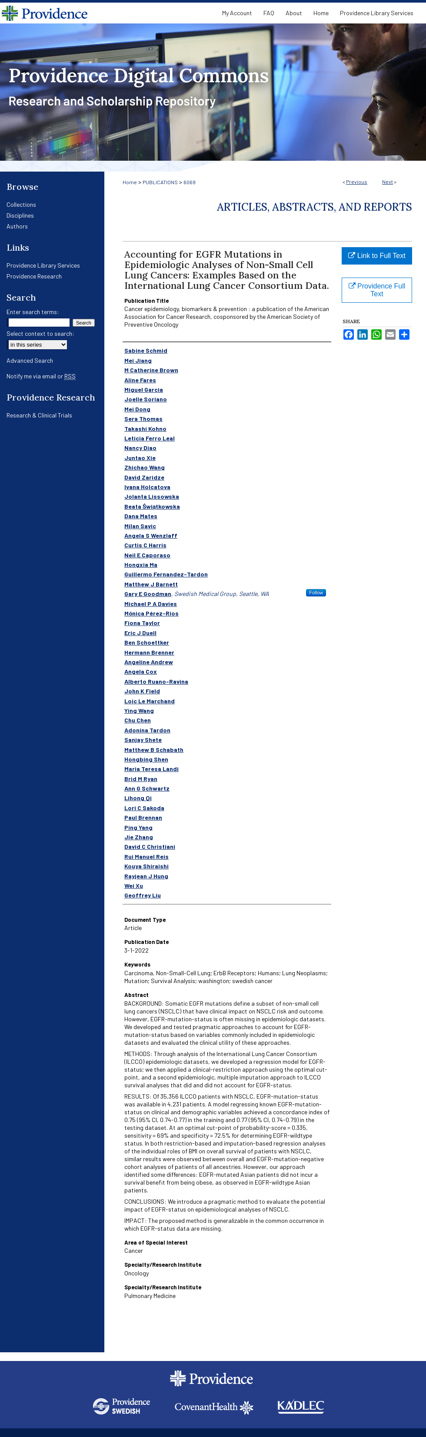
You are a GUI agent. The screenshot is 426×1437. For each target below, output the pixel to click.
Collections (21, 204)
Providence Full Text (377, 290)
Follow (316, 592)
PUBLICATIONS (160, 182)
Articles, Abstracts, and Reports (314, 207)
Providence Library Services (43, 265)
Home (130, 182)
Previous (356, 182)
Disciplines (20, 215)
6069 (189, 182)
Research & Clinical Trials (39, 415)
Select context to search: (40, 333)
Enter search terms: (33, 311)
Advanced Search (30, 360)
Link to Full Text (376, 255)
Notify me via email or (41, 376)
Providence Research (34, 276)
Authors (17, 226)
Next (387, 182)
